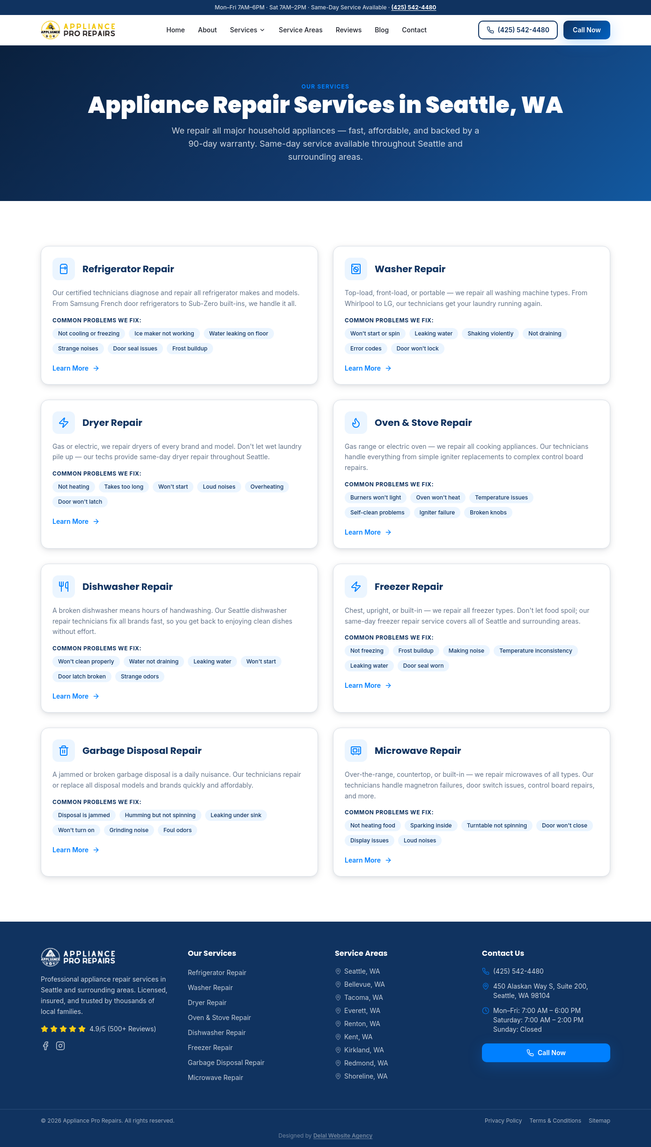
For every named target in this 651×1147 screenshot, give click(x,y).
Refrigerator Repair (217, 972)
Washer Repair (210, 987)
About (207, 30)
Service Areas (300, 30)
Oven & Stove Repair (219, 1017)
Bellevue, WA (360, 984)
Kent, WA (354, 1037)
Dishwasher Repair (217, 1032)
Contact (414, 30)
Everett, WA (357, 1010)
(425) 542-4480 (414, 7)
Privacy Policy (503, 1120)
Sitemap (599, 1120)
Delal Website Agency (342, 1135)
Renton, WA (357, 1024)
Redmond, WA (361, 1063)
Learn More (76, 368)
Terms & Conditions (555, 1120)
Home (175, 30)
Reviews (349, 30)
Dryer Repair (207, 1002)
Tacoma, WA (359, 997)
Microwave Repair (215, 1077)
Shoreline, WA (361, 1076)
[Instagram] (60, 1045)
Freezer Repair (210, 1047)
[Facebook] (45, 1045)
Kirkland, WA (359, 1050)
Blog (382, 30)
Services (248, 30)
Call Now (587, 30)
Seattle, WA (357, 971)
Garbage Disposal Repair (226, 1062)
